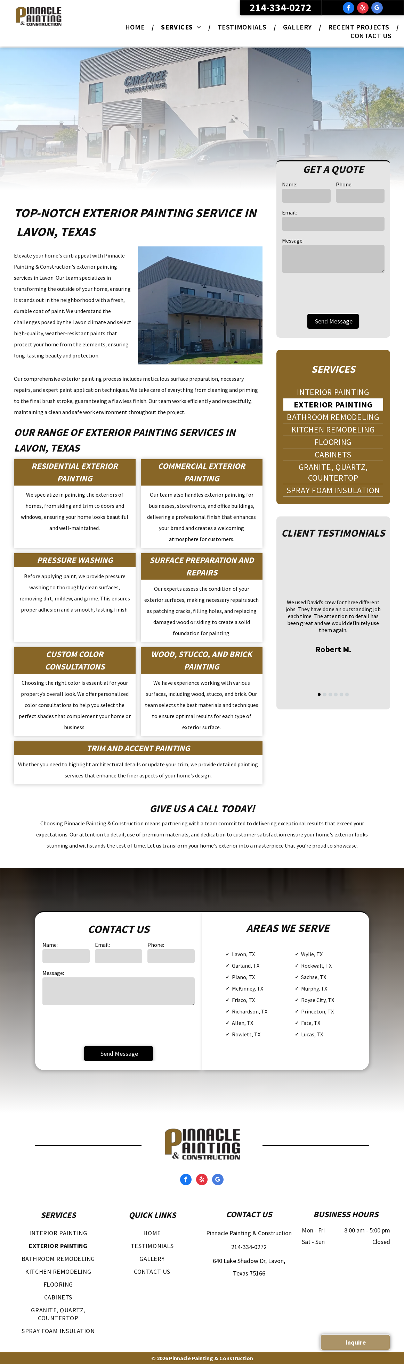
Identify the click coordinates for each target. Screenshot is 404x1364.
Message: (293, 240)
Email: (289, 212)
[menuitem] (136, 27)
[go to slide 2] (324, 694)
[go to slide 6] (347, 694)
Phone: (344, 184)
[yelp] (363, 8)
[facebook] (348, 8)
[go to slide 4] (335, 694)
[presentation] (335, 292)
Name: (289, 184)
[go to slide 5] (341, 694)
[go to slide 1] (319, 694)
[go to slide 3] (330, 694)
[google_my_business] (377, 8)
